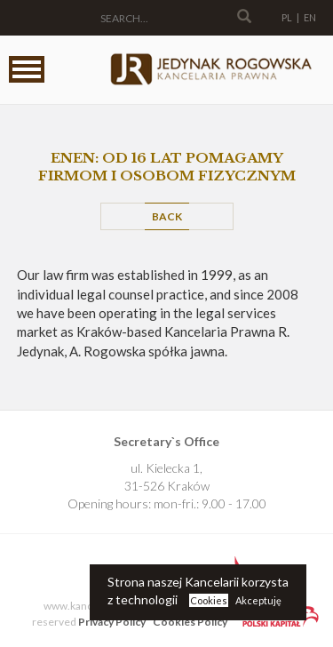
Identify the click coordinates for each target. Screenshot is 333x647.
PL (286, 17)
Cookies (208, 600)
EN (310, 17)
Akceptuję (258, 600)
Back (167, 216)
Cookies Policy (190, 621)
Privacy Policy (112, 621)
